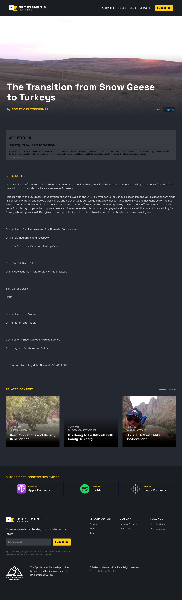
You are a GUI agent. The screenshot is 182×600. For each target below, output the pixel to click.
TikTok (13, 237)
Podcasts (107, 8)
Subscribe (164, 8)
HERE (9, 297)
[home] (27, 8)
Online (10, 271)
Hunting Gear (50, 246)
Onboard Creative (107, 571)
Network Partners (128, 524)
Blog (133, 8)
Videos (122, 8)
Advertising (125, 528)
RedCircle (20, 157)
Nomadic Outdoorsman (30, 109)
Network (145, 8)
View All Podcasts (167, 390)
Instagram (25, 237)
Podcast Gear (28, 246)
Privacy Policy (44, 551)
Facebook (43, 237)
